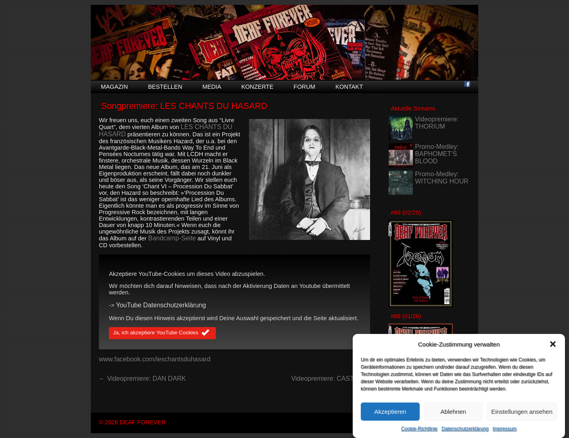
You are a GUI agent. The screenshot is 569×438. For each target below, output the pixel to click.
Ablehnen (453, 415)
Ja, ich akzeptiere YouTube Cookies (162, 333)
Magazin (114, 86)
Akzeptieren (390, 415)
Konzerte (257, 86)
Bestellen (165, 86)
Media (212, 86)
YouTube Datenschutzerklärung (161, 305)
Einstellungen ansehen (521, 415)
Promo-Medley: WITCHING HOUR (441, 178)
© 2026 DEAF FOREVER (132, 422)
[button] (553, 348)
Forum (304, 86)
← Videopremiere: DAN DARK (142, 378)
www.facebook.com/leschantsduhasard (155, 359)
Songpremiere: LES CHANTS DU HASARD (184, 106)
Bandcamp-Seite (172, 238)
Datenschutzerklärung (465, 433)
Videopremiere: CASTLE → (330, 378)
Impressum (505, 433)
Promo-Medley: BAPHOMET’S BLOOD (436, 154)
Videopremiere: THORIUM (436, 123)
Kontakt (349, 86)
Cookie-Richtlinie (419, 433)
